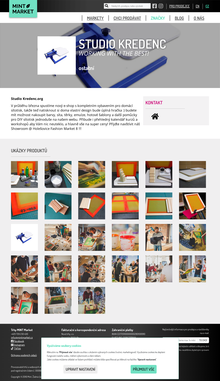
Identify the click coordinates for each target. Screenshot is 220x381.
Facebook (17, 341)
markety (95, 18)
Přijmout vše (143, 369)
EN (197, 6)
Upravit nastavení (80, 369)
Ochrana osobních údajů (24, 355)
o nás (199, 18)
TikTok (16, 348)
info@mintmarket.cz (22, 337)
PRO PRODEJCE (179, 6)
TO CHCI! (203, 340)
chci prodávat (127, 18)
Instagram (18, 344)
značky (158, 18)
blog (179, 18)
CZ (207, 6)
